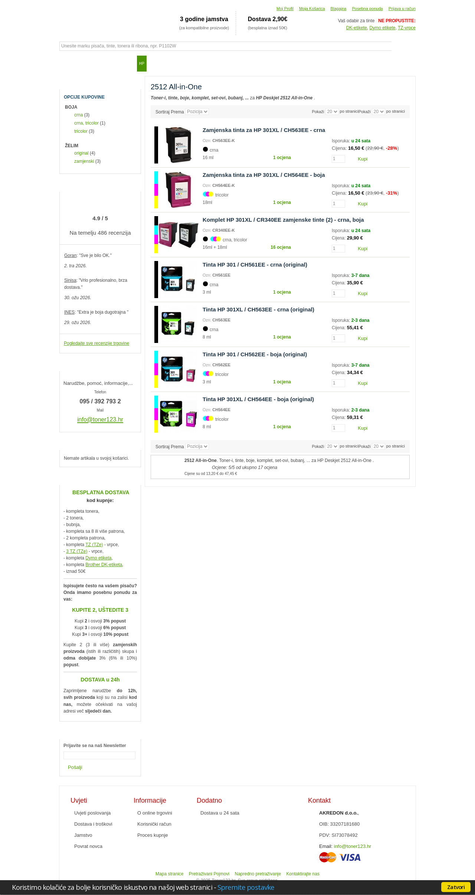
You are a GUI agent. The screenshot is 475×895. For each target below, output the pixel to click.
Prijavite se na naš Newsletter (94, 745)
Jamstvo (83, 835)
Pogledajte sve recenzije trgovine (96, 343)
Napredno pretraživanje (258, 873)
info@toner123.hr (352, 846)
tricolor (81, 131)
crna (78, 115)
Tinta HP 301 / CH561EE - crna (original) (255, 264)
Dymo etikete (383, 27)
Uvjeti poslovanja (92, 813)
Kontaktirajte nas (303, 873)
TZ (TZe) (94, 544)
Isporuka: (341, 140)
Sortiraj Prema (169, 111)
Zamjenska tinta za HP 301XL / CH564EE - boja (264, 175)
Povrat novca (88, 846)
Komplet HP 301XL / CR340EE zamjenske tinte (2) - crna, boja (283, 220)
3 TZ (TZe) (76, 551)
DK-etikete (356, 27)
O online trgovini (154, 813)
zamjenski (84, 161)
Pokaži (364, 111)
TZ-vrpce (407, 27)
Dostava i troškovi (93, 824)
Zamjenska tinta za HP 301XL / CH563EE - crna (264, 130)
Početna (68, 63)
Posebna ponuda (367, 8)
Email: (325, 846)
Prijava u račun (402, 8)
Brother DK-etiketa (103, 564)
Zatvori (456, 887)
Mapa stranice (169, 873)
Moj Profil (285, 8)
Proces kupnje (152, 835)
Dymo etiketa (98, 558)
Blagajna (339, 8)
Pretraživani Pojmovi (209, 873)
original (81, 153)
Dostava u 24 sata (219, 813)
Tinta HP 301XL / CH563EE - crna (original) (258, 309)
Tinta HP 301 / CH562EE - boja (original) (255, 354)
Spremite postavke (245, 887)
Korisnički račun (154, 824)
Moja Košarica (312, 8)
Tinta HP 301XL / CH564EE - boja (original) (258, 399)
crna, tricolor (86, 123)
